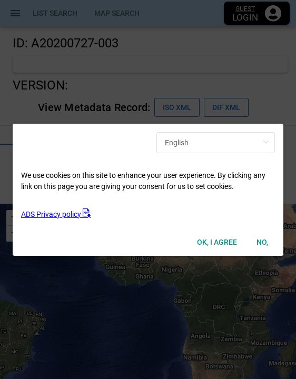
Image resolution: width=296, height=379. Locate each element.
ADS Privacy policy (56, 214)
